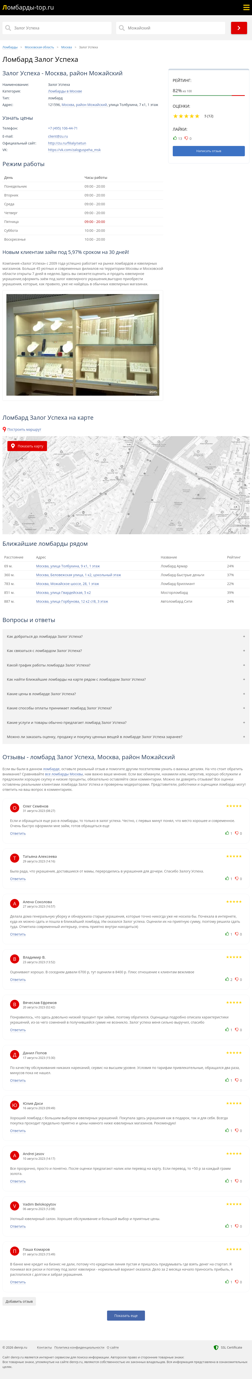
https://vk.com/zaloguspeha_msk (74, 149)
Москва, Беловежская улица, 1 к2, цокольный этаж (78, 574)
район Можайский (91, 104)
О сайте (113, 1347)
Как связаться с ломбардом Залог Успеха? (44, 650)
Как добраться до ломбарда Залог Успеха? (45, 636)
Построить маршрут (24, 429)
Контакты (44, 1347)
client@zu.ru (58, 136)
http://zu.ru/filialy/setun (67, 143)
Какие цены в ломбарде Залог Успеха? (41, 693)
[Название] (56, 28)
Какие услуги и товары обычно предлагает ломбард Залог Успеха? (66, 722)
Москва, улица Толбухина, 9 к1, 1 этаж (68, 566)
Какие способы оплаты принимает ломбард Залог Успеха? (59, 707)
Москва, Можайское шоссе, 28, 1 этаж (67, 583)
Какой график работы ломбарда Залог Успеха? (48, 665)
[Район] (170, 28)
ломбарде (51, 769)
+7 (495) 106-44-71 (63, 128)
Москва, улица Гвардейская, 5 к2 (63, 592)
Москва (68, 104)
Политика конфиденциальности (79, 1347)
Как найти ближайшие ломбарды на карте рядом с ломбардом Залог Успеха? (76, 679)
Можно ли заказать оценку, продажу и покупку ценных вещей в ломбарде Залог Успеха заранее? (94, 736)
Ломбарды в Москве (65, 91)
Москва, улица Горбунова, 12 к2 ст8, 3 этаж (72, 601)
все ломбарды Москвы (64, 774)
